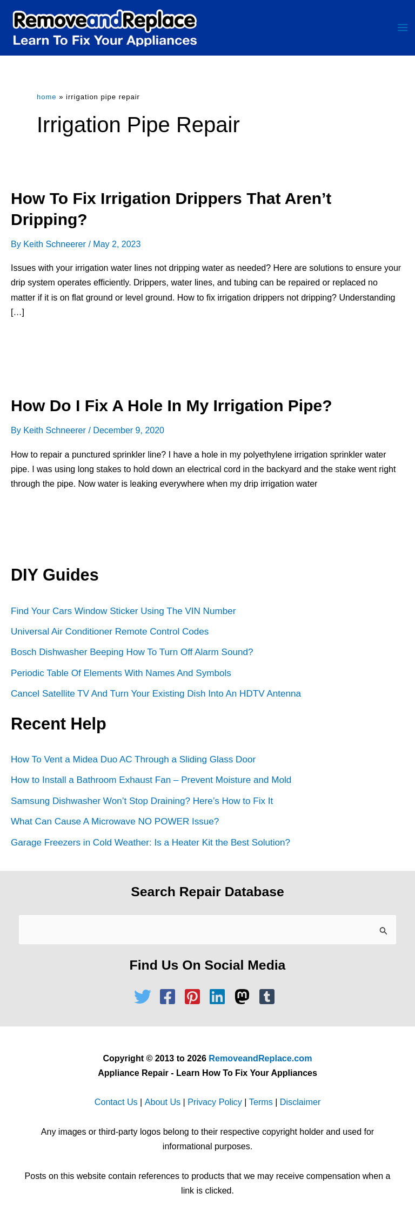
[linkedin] (220, 996)
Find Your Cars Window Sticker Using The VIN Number (123, 611)
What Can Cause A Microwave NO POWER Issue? (114, 821)
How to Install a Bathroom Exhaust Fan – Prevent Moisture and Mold (150, 780)
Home (47, 98)
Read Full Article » (57, 346)
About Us (162, 1102)
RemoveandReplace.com (260, 1057)
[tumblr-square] (269, 996)
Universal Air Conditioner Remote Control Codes (109, 632)
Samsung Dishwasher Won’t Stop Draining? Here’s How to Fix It (141, 801)
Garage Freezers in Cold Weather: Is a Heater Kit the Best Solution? (150, 842)
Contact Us (117, 1102)
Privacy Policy (215, 1102)
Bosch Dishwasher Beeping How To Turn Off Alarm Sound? (131, 652)
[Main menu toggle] (402, 28)
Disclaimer (299, 1102)
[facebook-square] (170, 996)
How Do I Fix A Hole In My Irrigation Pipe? (171, 406)
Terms (260, 1102)
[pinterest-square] (195, 996)
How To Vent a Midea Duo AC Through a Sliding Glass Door (133, 760)
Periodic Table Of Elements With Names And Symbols (120, 673)
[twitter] (145, 996)
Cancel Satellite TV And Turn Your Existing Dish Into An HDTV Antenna (155, 694)
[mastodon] (244, 996)
